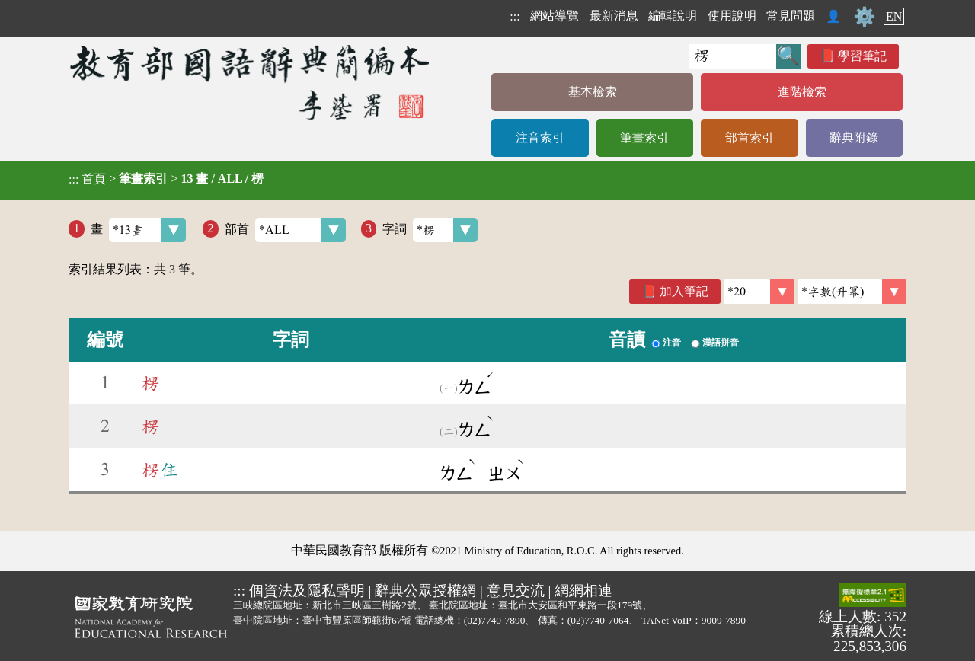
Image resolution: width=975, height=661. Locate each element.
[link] (852, 291)
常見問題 (790, 15)
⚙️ (864, 17)
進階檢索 (802, 91)
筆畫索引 (644, 137)
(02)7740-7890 (495, 620)
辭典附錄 (854, 137)
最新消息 (614, 15)
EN (894, 16)
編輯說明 (672, 15)
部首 (285, 230)
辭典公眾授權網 (425, 591)
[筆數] (759, 291)
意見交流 (516, 591)
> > (166, 179)
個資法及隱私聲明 (307, 591)
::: (514, 16)
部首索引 (749, 137)
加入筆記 (684, 291)
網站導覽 (554, 15)
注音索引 (540, 137)
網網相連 (583, 591)
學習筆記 (862, 55)
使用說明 (732, 15)
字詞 (430, 230)
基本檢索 (592, 91)
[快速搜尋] (732, 56)
